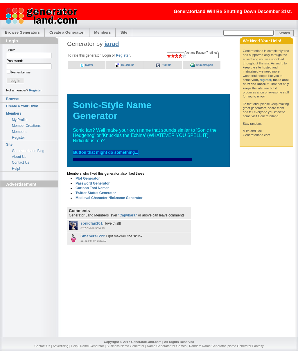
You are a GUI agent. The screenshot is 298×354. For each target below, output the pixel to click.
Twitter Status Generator (96, 193)
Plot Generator (88, 178)
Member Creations (26, 126)
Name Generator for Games (166, 346)
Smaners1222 (92, 236)
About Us (19, 157)
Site (123, 32)
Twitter (89, 65)
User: (11, 50)
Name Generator (92, 346)
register (265, 80)
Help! (16, 169)
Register (18, 138)
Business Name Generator (125, 346)
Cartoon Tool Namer (92, 188)
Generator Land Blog (28, 151)
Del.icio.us (127, 65)
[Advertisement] (29, 222)
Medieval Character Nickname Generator (109, 198)
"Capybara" (127, 215)
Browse (12, 99)
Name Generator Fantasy (246, 346)
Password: (15, 61)
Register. (35, 90)
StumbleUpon (204, 65)
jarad (111, 43)
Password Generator (92, 183)
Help (74, 346)
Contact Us (20, 162)
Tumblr (166, 65)
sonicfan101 (91, 223)
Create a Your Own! (22, 106)
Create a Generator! (67, 32)
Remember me (20, 72)
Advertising (60, 346)
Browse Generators (22, 32)
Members (102, 32)
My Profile (19, 120)
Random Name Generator (207, 346)
